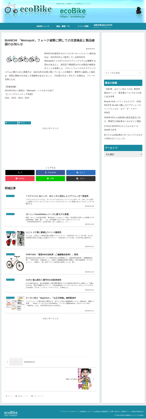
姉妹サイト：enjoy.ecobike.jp (132, 412)
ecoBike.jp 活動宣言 (100, 412)
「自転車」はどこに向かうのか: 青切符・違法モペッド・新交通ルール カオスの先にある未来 (123, 93)
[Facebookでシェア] (50, 172)
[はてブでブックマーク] (80, 172)
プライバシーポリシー (68, 412)
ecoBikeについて (84, 412)
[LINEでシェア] (50, 178)
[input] (123, 73)
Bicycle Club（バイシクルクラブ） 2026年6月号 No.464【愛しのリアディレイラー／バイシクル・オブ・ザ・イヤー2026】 (122, 107)
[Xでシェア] (20, 172)
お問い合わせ (114, 412)
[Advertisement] (50, 146)
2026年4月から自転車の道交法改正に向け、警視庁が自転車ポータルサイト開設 (122, 119)
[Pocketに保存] (20, 178)
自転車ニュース (24, 123)
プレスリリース (11, 123)
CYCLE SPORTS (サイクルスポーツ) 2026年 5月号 (121, 128)
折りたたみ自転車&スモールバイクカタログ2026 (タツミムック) (123, 137)
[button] (80, 178)
